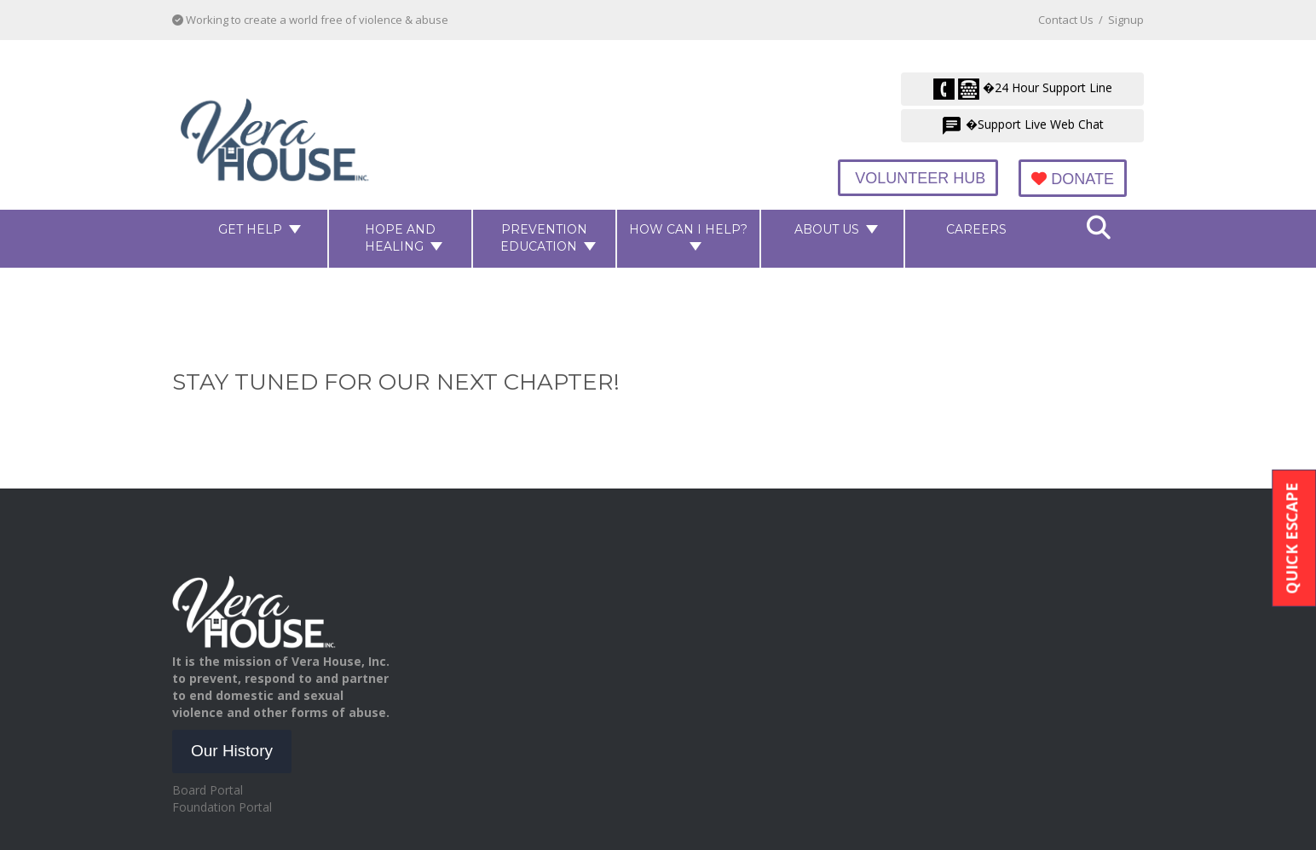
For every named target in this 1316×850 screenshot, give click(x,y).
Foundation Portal (222, 807)
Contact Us (1066, 19)
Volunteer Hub (918, 178)
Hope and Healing (400, 238)
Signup (1126, 19)
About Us (826, 229)
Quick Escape (1291, 537)
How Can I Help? (688, 229)
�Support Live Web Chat (1022, 125)
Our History (232, 751)
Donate (1072, 179)
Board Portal (207, 790)
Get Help (250, 229)
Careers (976, 229)
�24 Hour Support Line (1022, 89)
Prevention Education (544, 238)
